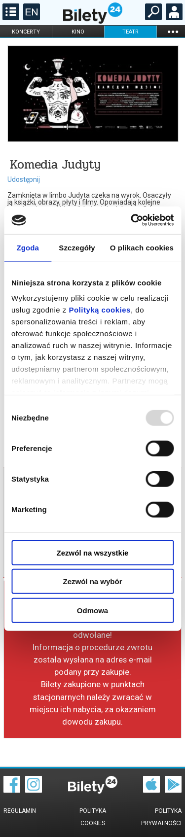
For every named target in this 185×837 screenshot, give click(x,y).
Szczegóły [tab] (77, 247)
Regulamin (19, 810)
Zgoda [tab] (27, 247)
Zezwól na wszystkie (93, 552)
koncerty (26, 32)
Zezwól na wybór (92, 581)
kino (78, 32)
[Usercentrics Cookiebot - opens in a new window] (132, 220)
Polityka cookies (92, 817)
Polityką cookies (100, 310)
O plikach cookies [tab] (142, 247)
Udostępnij (23, 179)
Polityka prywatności (161, 817)
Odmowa (92, 610)
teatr (130, 32)
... (173, 31)
